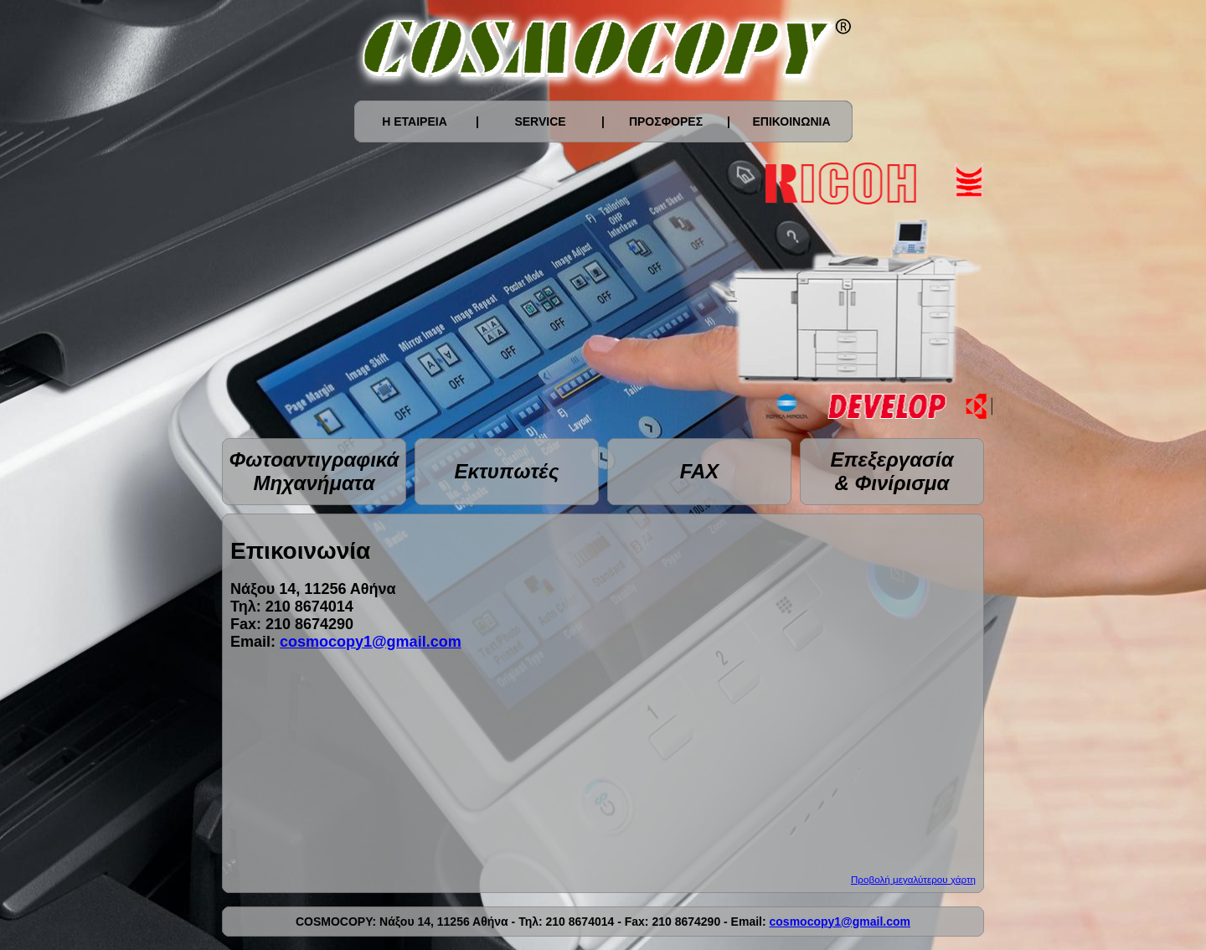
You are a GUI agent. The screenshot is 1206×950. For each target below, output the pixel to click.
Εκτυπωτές (506, 471)
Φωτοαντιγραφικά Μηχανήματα (314, 471)
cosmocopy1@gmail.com (370, 641)
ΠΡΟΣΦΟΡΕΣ (666, 121)
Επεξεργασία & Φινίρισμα (891, 471)
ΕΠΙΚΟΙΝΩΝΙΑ (791, 121)
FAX (699, 471)
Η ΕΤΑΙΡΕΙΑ (414, 121)
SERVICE (539, 121)
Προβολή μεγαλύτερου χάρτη (913, 879)
